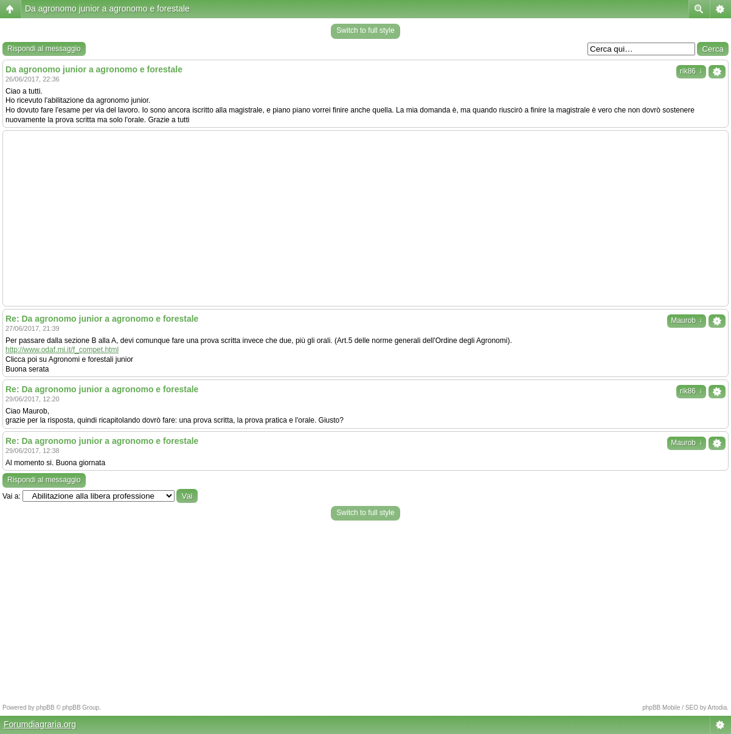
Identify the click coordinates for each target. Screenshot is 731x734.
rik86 (691, 71)
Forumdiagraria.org (40, 724)
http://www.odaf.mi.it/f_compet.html (62, 349)
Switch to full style (365, 30)
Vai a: (11, 496)
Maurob (686, 320)
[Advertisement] (365, 218)
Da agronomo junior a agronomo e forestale (107, 8)
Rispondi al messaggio (44, 48)
